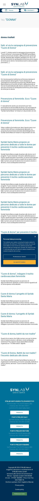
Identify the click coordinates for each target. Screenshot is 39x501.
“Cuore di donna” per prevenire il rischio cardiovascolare (19, 233)
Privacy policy (19, 485)
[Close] (35, 236)
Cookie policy (19, 489)
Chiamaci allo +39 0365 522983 (19, 422)
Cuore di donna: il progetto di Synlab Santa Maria (17, 315)
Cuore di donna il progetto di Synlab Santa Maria (17, 294)
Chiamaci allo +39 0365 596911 (19, 406)
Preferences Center (19, 494)
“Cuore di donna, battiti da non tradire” (18, 334)
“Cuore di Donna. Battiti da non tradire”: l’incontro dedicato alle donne (19, 354)
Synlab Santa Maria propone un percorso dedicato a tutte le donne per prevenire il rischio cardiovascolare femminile (18, 146)
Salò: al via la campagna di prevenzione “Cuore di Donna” (19, 46)
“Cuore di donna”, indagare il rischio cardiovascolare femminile (17, 274)
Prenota (11, 10)
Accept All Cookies (19, 262)
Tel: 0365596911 (29, 10)
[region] (19, 250)
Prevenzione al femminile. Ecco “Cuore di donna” (18, 99)
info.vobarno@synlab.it (23, 408)
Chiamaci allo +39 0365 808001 (19, 435)
